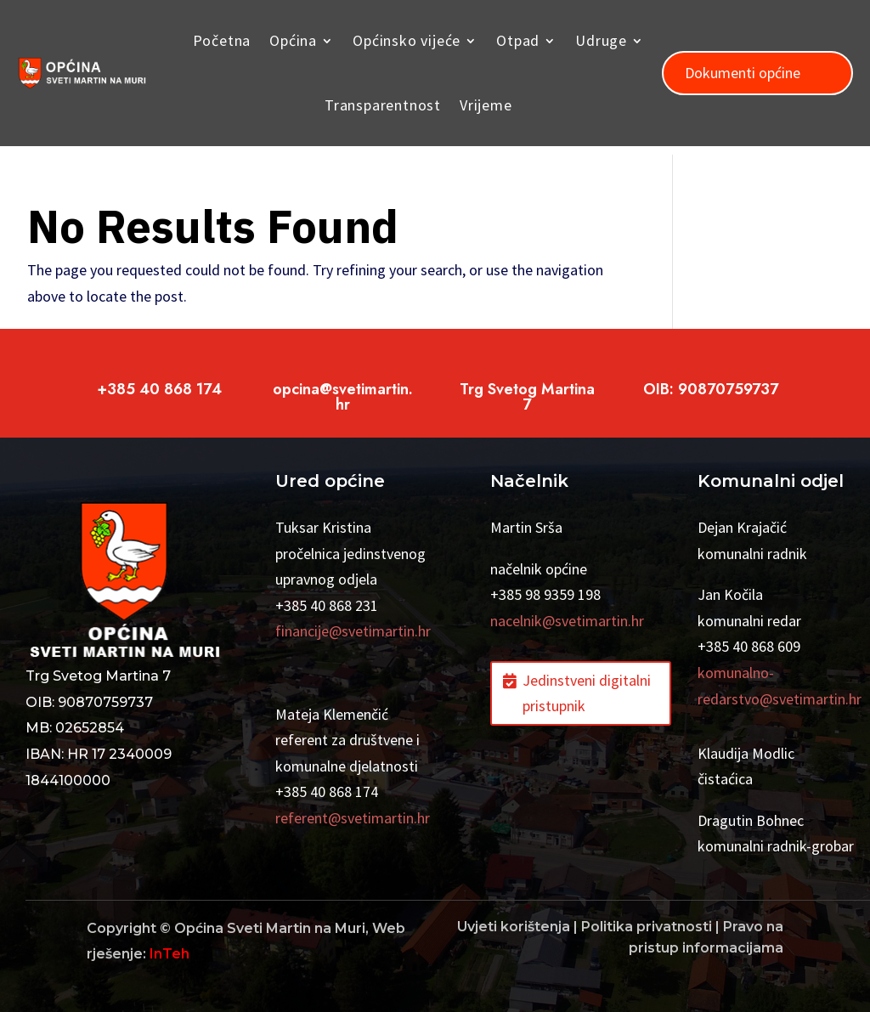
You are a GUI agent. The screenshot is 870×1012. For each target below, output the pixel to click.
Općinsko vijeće (406, 40)
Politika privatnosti (646, 927)
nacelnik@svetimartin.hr (567, 620)
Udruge (601, 40)
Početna (222, 40)
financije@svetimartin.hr (353, 631)
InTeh (169, 954)
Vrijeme (486, 105)
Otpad (518, 40)
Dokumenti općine (742, 72)
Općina (293, 40)
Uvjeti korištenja (513, 927)
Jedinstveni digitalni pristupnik (587, 693)
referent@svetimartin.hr (352, 818)
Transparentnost (383, 105)
